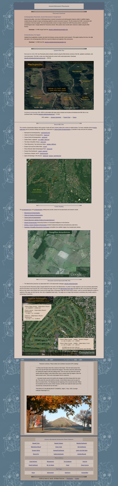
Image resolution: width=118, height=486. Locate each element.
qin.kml (45, 146)
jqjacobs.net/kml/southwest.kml (47, 114)
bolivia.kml (45, 155)
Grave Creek (58, 447)
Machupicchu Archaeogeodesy (32, 213)
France (74, 117)
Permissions (70, 478)
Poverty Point (66, 117)
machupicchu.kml (45, 132)
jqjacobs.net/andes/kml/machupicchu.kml (34, 58)
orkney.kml (43, 142)
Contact (77, 478)
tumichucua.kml (44, 153)
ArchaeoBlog (84, 472)
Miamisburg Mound (36, 447)
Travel (67, 465)
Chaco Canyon (85, 465)
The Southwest (67, 461)
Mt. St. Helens (50, 465)
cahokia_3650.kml (51, 144)
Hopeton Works (36, 450)
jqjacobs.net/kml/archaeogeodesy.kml (58, 29)
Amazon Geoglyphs (56, 117)
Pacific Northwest (33, 465)
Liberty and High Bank (81, 450)
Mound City (36, 454)
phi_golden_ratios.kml (43, 139)
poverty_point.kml (42, 151)
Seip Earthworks (82, 447)
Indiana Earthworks (59, 454)
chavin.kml (46, 135)
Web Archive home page (66, 288)
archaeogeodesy (38, 209)
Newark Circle (36, 443)
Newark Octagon (58, 443)
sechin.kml (44, 137)
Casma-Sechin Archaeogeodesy (62, 129)
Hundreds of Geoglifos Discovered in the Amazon (37, 227)
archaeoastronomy (27, 209)
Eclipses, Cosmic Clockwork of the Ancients (35, 225)
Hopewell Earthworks (58, 450)
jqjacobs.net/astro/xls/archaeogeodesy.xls (55, 42)
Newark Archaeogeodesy (30, 222)
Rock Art (85, 461)
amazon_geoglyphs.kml (55, 155)
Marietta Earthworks (82, 443)
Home (33, 472)
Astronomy (67, 472)
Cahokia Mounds (81, 454)
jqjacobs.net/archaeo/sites (71, 283)
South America (33, 461)
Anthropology (50, 472)
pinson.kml (49, 149)
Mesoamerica (50, 461)
